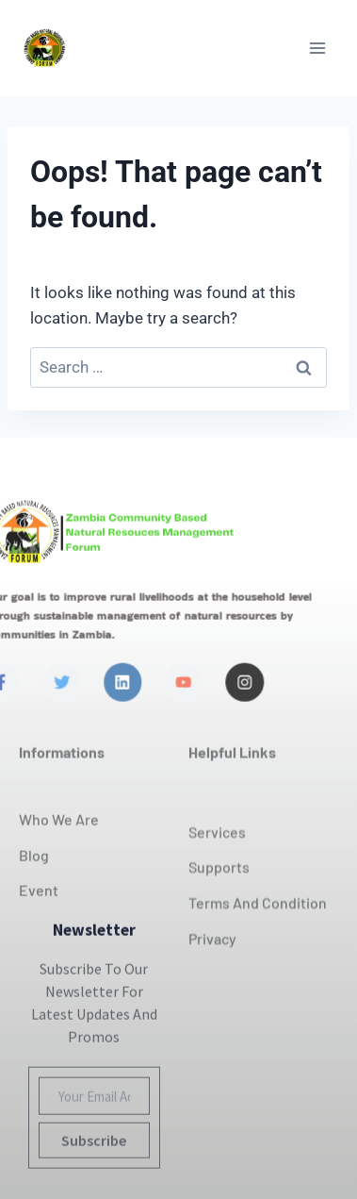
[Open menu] (317, 47)
